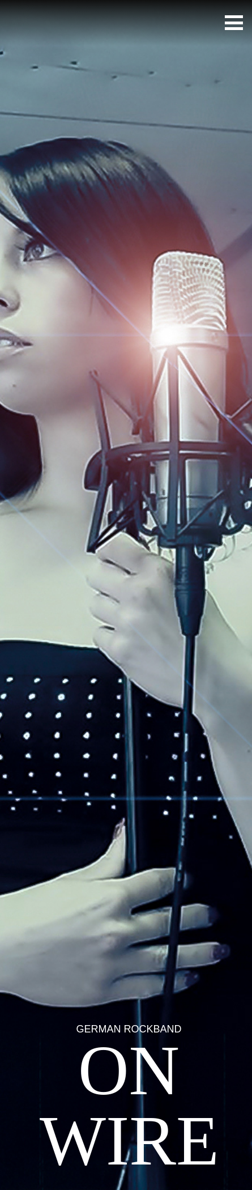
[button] (233, 23)
